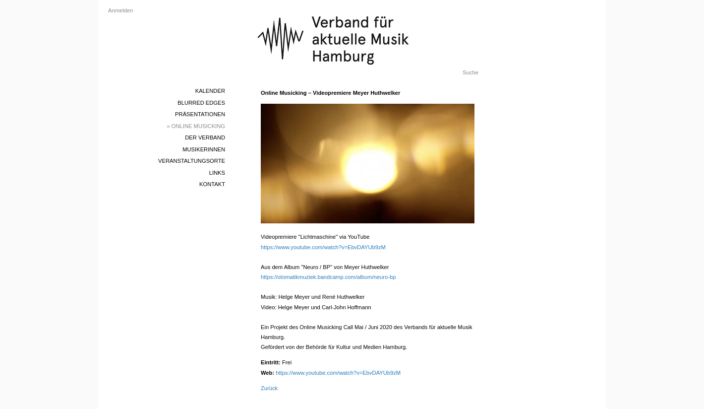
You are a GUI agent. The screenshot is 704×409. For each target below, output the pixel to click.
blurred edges (201, 103)
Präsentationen (200, 114)
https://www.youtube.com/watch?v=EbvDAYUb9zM (323, 247)
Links (217, 173)
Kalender (210, 91)
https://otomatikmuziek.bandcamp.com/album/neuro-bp (328, 277)
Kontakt (212, 184)
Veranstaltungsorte (191, 161)
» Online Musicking (196, 126)
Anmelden (120, 10)
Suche (470, 72)
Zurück (269, 388)
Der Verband (205, 137)
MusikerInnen (203, 149)
